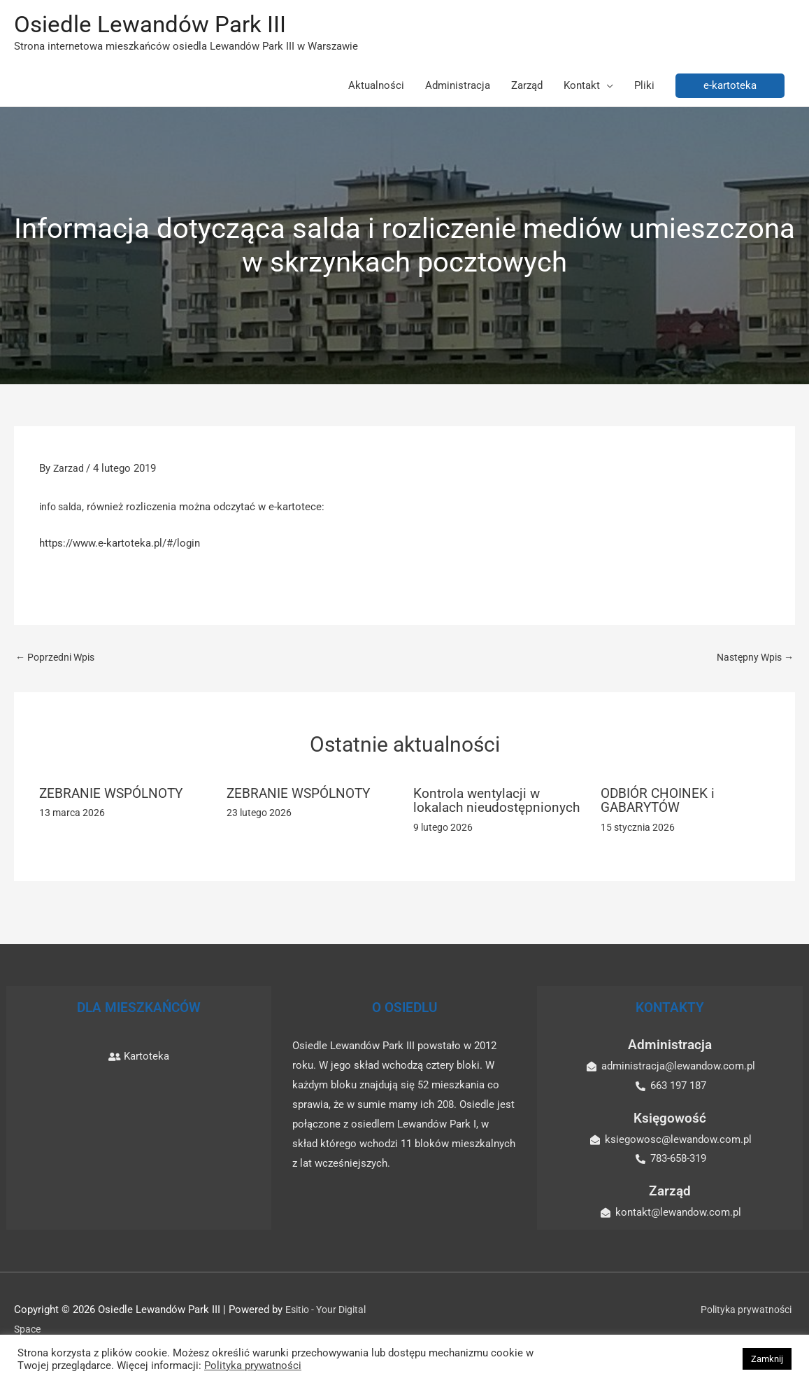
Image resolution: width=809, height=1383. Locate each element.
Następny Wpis (752, 659)
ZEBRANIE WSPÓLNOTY (114, 795)
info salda (62, 508)
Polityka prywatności (746, 1325)
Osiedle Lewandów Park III (158, 24)
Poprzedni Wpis (58, 659)
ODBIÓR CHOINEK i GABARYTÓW (660, 802)
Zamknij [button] (767, 1359)
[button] (730, 87)
